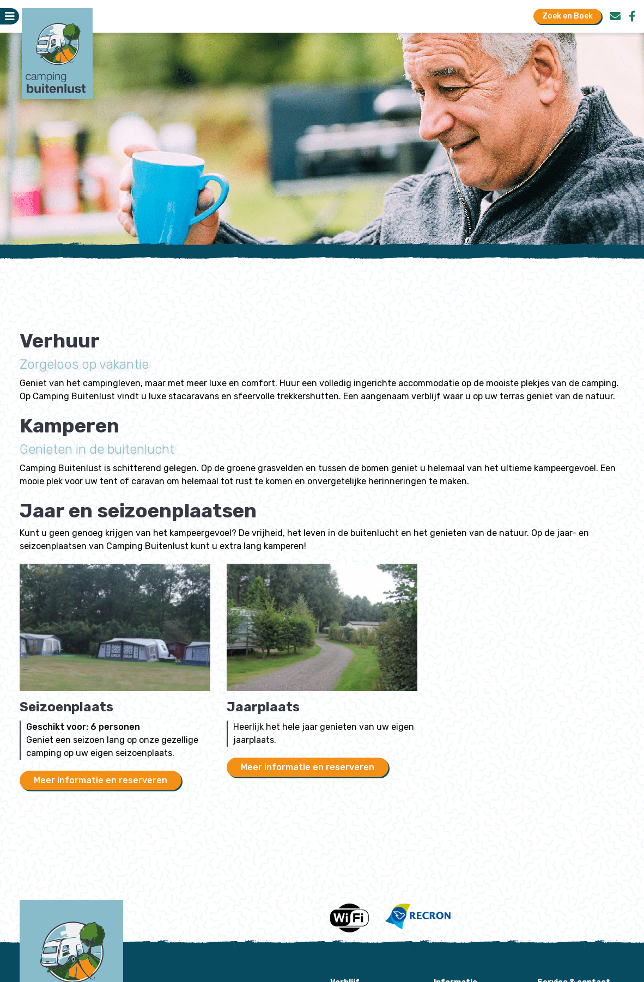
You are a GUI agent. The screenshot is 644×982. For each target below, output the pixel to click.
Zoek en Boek (567, 16)
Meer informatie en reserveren (100, 780)
